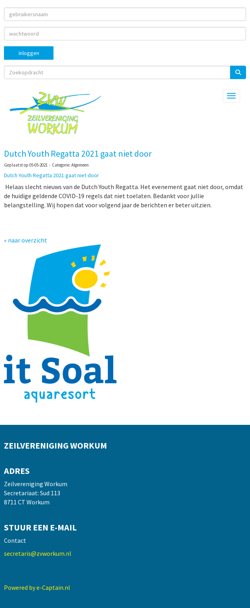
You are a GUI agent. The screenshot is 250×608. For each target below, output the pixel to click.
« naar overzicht (25, 240)
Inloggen (29, 53)
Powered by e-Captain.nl (37, 587)
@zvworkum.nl (37, 553)
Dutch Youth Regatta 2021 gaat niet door (78, 153)
